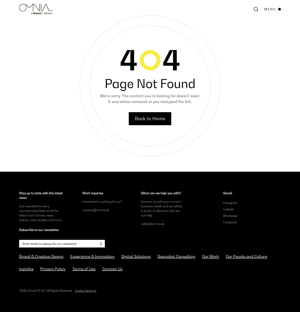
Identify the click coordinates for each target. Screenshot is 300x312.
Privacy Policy (53, 269)
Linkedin (228, 209)
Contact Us (112, 269)
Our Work (210, 256)
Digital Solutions (136, 256)
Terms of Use (83, 269)
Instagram (230, 203)
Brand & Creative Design (41, 256)
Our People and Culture (246, 256)
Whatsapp (230, 216)
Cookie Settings (85, 290)
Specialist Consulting (176, 256)
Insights (26, 269)
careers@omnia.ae (95, 210)
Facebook (230, 222)
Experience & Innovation (92, 256)
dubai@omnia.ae (152, 224)
